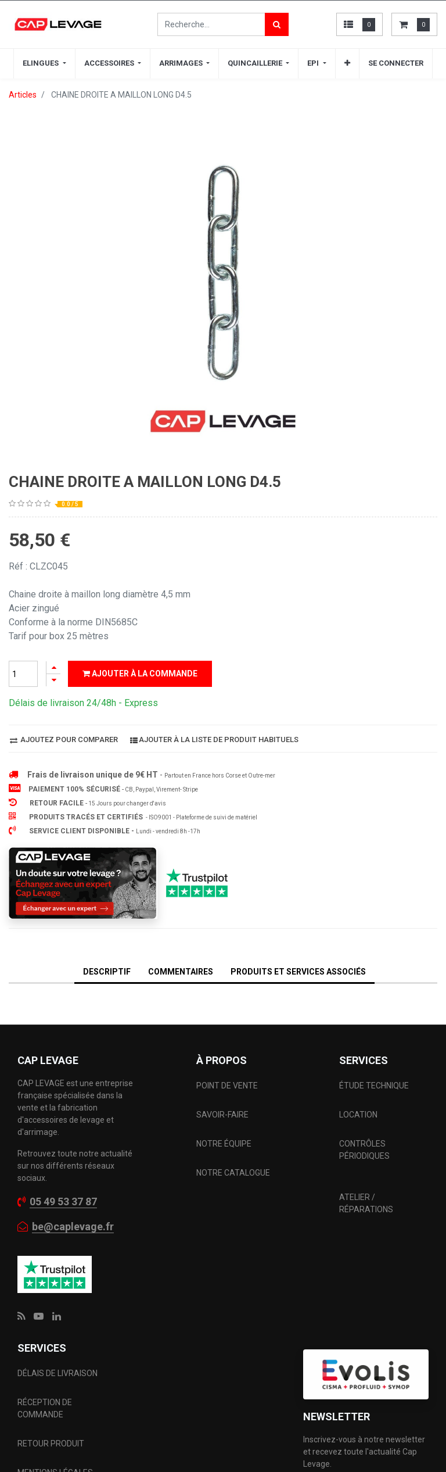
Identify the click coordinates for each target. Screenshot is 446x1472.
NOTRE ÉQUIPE (223, 1042)
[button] (417, 1389)
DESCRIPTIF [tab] (107, 634)
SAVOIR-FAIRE (222, 1013)
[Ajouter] (53, 330)
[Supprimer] (53, 343)
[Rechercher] (277, 24)
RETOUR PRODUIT (50, 1341)
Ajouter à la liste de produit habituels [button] (214, 402)
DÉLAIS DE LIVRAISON (58, 1271)
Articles (23, 94)
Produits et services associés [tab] (298, 634)
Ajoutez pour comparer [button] (64, 402)
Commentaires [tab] (180, 634)
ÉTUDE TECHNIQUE (375, 984)
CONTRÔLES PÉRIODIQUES (364, 1048)
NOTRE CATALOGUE (233, 1071)
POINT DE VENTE (227, 984)
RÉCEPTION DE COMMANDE (44, 1306)
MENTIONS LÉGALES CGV (55, 1377)
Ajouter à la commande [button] (139, 336)
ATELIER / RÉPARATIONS (366, 1101)
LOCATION (359, 1013)
